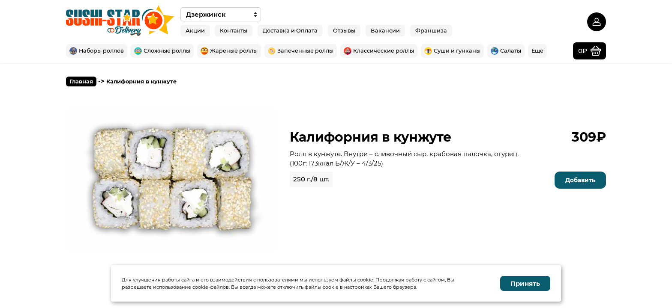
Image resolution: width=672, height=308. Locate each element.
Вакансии (385, 30)
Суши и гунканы (452, 51)
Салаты (506, 51)
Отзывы (344, 30)
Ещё (537, 50)
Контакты (233, 30)
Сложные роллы (162, 51)
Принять (525, 283)
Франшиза (431, 30)
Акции (195, 30)
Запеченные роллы (300, 51)
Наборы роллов (96, 51)
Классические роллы (379, 51)
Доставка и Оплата (290, 30)
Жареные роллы (229, 51)
